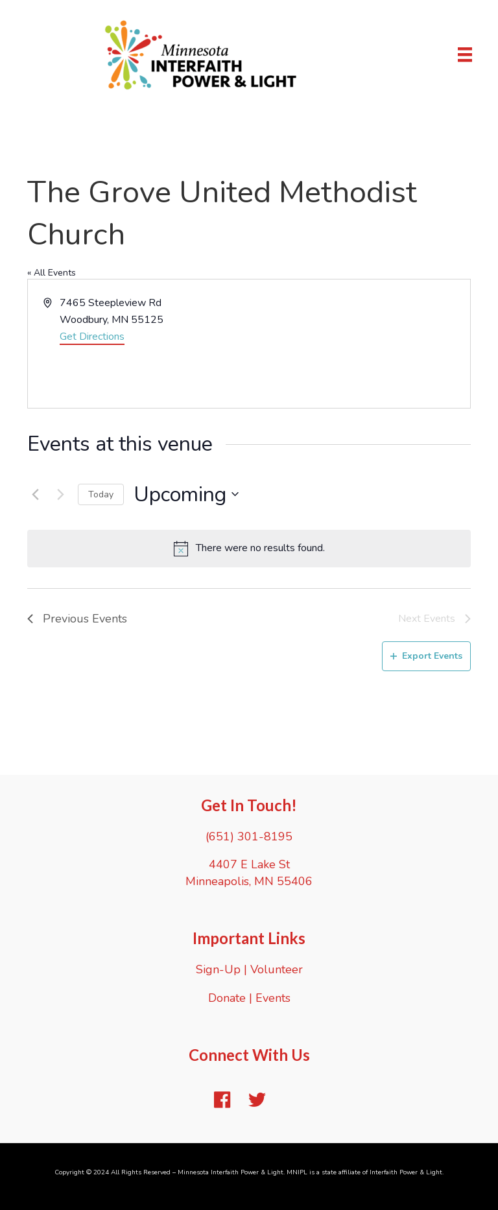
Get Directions (92, 336)
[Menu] (465, 54)
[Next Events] (60, 494)
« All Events (51, 273)
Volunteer (276, 969)
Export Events (426, 656)
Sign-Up (218, 969)
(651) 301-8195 (249, 836)
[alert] (249, 548)
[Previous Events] (35, 494)
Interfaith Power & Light (406, 1172)
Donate (227, 998)
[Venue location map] (359, 343)
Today (100, 494)
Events (272, 998)
